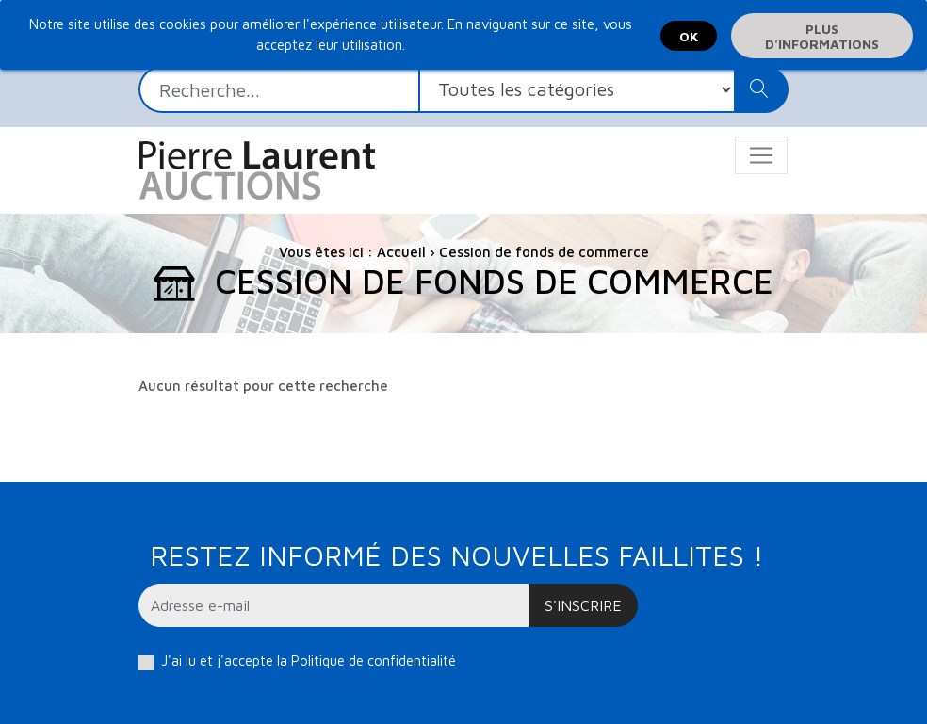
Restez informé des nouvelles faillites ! (456, 555)
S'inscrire (583, 605)
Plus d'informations (822, 36)
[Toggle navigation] (761, 155)
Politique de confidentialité (373, 660)
